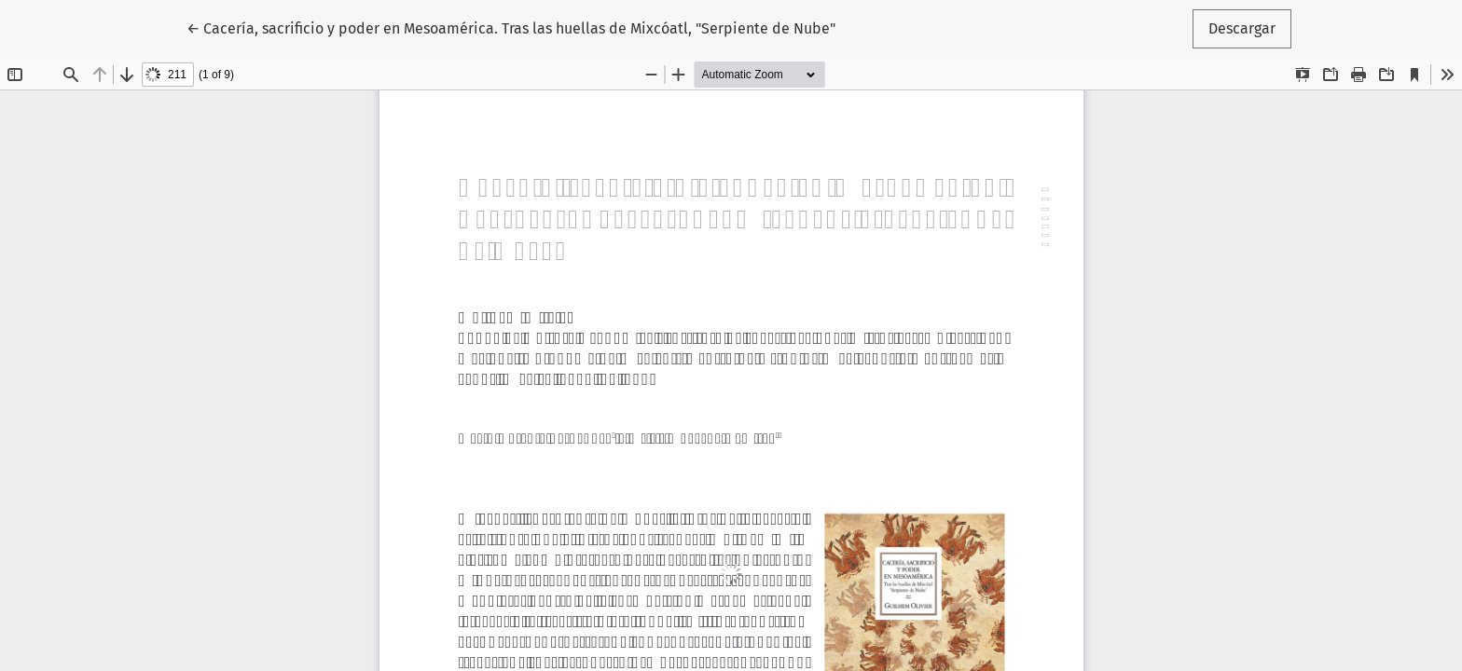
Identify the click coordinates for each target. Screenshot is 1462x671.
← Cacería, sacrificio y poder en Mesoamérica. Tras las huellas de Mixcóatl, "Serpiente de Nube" (510, 27)
